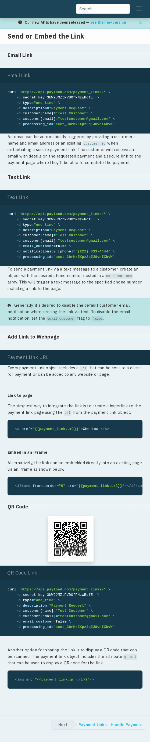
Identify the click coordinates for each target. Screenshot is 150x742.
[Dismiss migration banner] (140, 22)
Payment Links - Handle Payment (110, 724)
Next (62, 724)
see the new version (108, 22)
